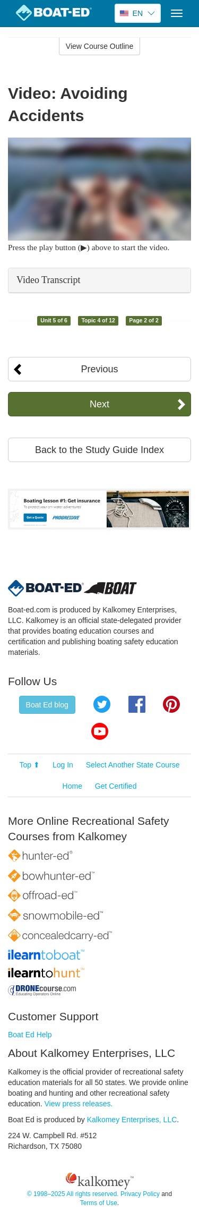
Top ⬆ (30, 765)
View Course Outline (99, 46)
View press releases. (79, 1103)
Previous (99, 369)
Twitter (101, 704)
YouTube (99, 731)
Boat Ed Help (30, 1034)
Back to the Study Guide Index (99, 450)
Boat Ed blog (47, 705)
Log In (63, 765)
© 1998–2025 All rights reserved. (73, 1194)
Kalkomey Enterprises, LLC (132, 1119)
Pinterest (171, 704)
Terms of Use (98, 1203)
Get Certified (116, 786)
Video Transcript (48, 280)
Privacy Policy (140, 1194)
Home (72, 786)
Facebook (136, 704)
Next (99, 404)
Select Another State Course (133, 765)
